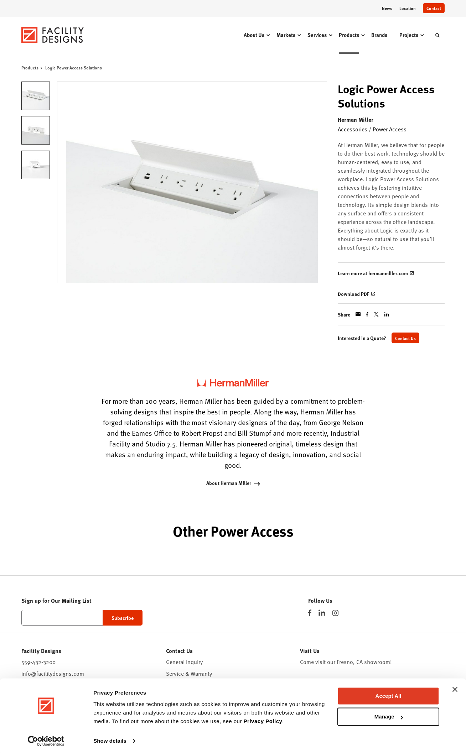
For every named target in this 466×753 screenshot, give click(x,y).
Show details (109, 739)
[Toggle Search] (437, 35)
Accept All (389, 694)
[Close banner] (454, 687)
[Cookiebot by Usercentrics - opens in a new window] (46, 739)
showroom (377, 662)
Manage (388, 715)
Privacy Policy (263, 719)
